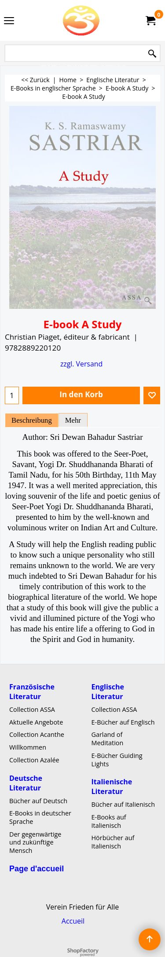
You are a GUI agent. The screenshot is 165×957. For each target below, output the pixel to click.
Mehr (73, 420)
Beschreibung (31, 420)
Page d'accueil (36, 868)
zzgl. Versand (81, 364)
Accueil (73, 921)
